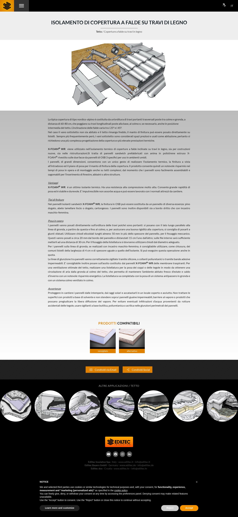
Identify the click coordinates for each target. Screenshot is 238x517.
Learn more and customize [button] (59, 508)
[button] (196, 482)
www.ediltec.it (125, 461)
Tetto (99, 31)
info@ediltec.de (146, 465)
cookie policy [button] (120, 490)
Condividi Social (137, 369)
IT (232, 5)
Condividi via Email (102, 369)
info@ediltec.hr (139, 468)
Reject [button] (169, 508)
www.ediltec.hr (122, 468)
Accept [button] (189, 508)
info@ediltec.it (142, 461)
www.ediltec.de (128, 465)
